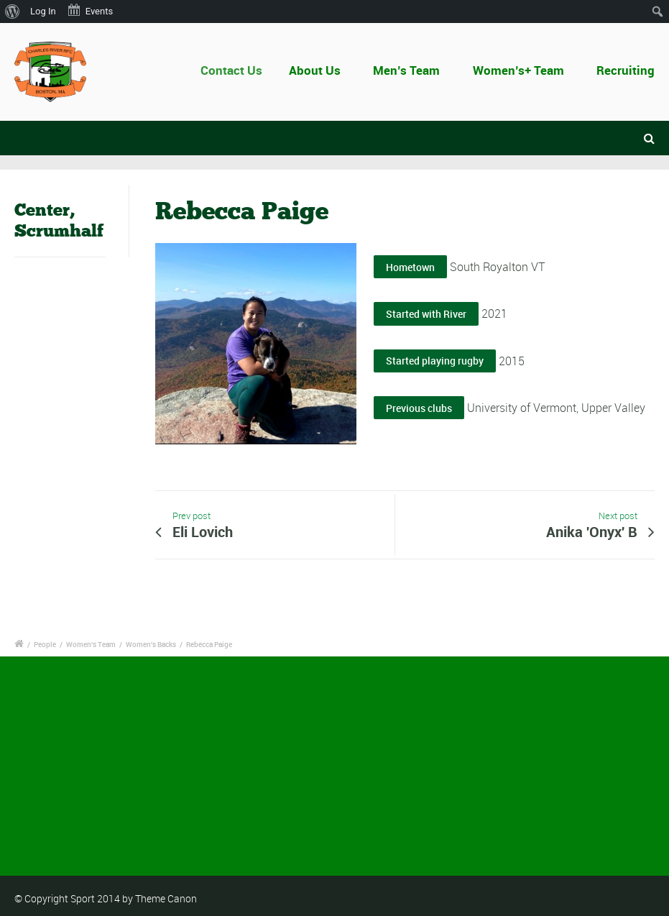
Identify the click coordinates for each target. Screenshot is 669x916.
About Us (320, 70)
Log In (43, 11)
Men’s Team (406, 70)
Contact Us (241, 70)
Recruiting (625, 70)
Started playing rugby (435, 360)
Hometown (410, 267)
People (45, 644)
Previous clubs (419, 408)
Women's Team (91, 644)
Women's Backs (151, 644)
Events (90, 10)
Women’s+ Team (518, 70)
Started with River (426, 314)
